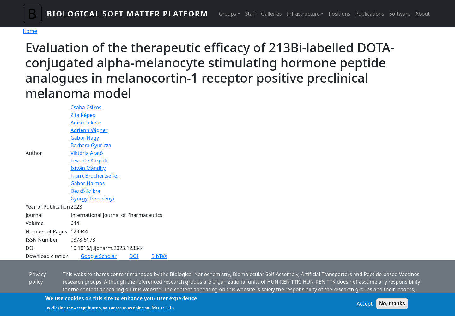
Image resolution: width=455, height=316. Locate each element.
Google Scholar (99, 256)
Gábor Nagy (84, 137)
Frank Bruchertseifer (94, 175)
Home (30, 31)
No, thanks (392, 305)
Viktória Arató (86, 152)
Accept (365, 305)
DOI (134, 256)
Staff (250, 13)
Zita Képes (82, 114)
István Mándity (88, 168)
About (423, 13)
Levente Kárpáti (88, 160)
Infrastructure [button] (303, 13)
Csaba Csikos (85, 107)
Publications (369, 13)
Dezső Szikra (85, 190)
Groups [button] (227, 13)
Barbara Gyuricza (90, 145)
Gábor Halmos (87, 183)
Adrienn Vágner (88, 130)
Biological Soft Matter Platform (127, 13)
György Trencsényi (92, 198)
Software (399, 13)
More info (162, 309)
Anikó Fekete (85, 122)
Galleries (271, 13)
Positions (339, 13)
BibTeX (159, 256)
